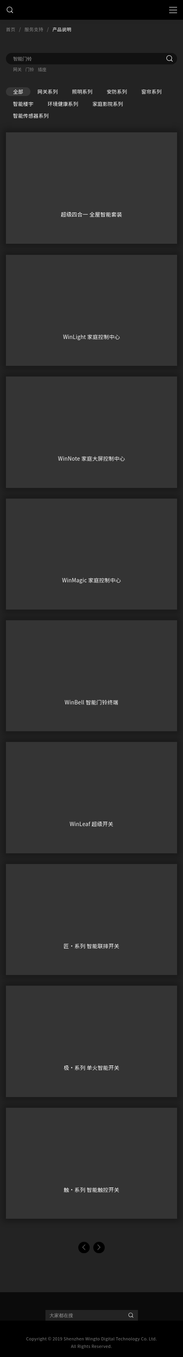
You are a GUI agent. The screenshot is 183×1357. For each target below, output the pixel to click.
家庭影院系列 (107, 103)
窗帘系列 (151, 91)
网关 (17, 69)
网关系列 (48, 91)
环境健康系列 (63, 103)
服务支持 (34, 29)
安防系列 (117, 91)
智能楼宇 (23, 103)
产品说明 (62, 29)
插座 (42, 69)
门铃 (29, 69)
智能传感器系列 (31, 115)
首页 (10, 29)
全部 (18, 91)
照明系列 (82, 91)
